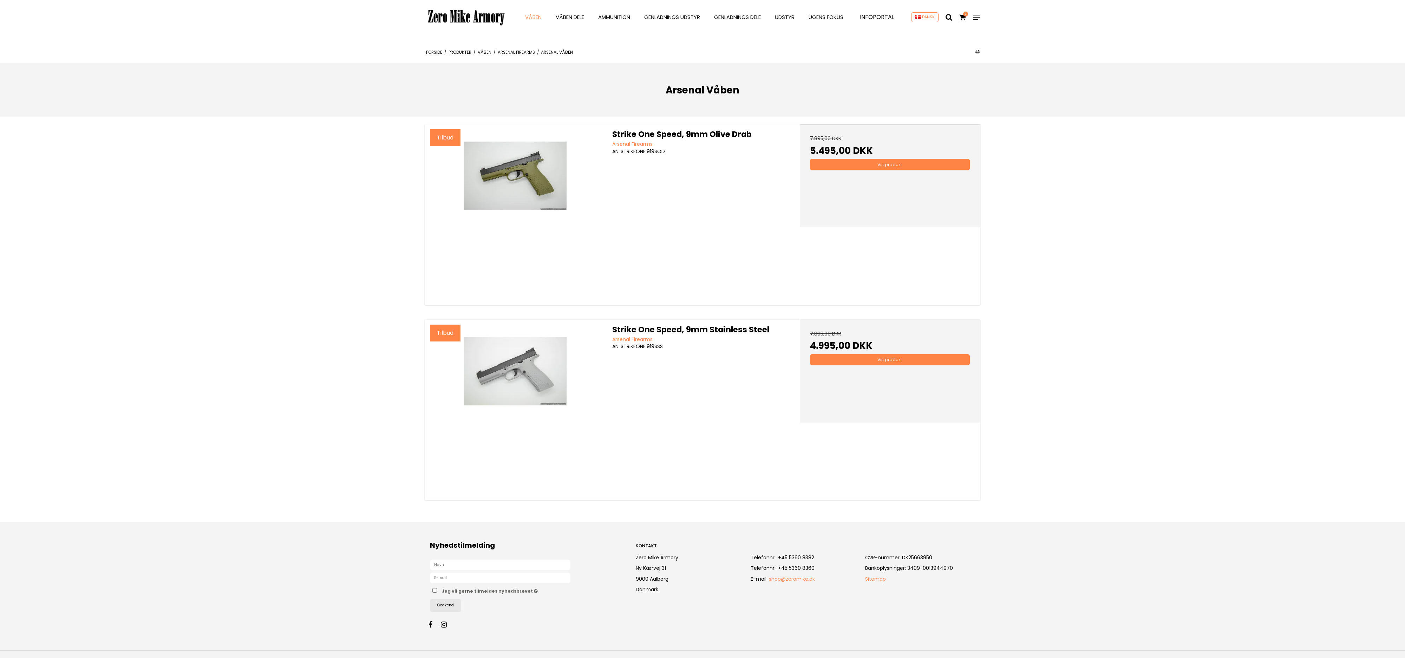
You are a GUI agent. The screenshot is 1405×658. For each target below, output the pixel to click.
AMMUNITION (614, 17)
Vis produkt (889, 165)
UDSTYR (785, 17)
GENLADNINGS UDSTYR (672, 17)
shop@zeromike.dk (792, 578)
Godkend (445, 605)
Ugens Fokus (826, 17)
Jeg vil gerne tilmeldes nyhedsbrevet (514, 590)
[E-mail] (500, 577)
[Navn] (500, 564)
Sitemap (875, 578)
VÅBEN (533, 17)
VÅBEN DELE (570, 17)
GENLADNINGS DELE (737, 17)
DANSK (925, 17)
